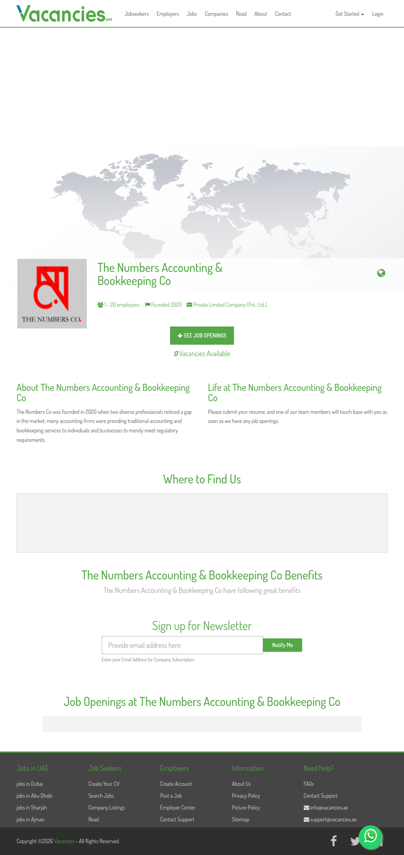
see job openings (202, 335)
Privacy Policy (246, 795)
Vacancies (65, 841)
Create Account (176, 783)
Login (377, 13)
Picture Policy (246, 807)
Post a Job (171, 795)
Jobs (192, 13)
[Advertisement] (202, 87)
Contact (283, 13)
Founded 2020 (163, 304)
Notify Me (282, 645)
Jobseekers (137, 13)
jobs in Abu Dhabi (34, 795)
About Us (241, 783)
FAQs (309, 783)
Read (241, 13)
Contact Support (177, 819)
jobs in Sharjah (32, 807)
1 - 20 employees (118, 304)
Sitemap (240, 819)
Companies (216, 13)
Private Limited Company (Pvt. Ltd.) (227, 304)
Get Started (350, 13)
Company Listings (106, 807)
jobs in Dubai (30, 783)
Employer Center (178, 807)
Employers (168, 13)
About (260, 13)
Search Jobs (101, 795)
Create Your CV (104, 783)
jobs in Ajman (31, 819)
